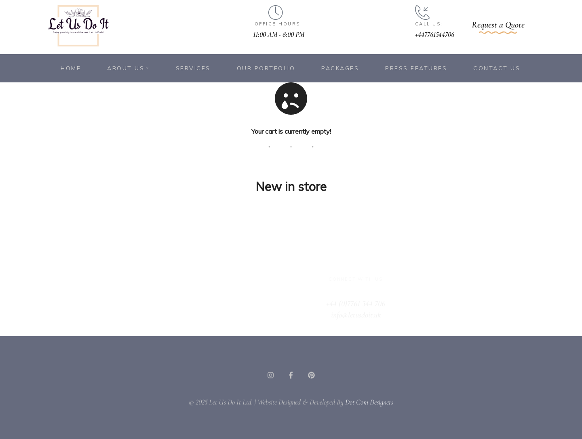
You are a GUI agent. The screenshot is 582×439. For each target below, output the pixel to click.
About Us (128, 68)
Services (193, 68)
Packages (340, 68)
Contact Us (496, 68)
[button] (498, 27)
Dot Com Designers (369, 409)
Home (71, 68)
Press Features (416, 68)
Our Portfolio (266, 68)
